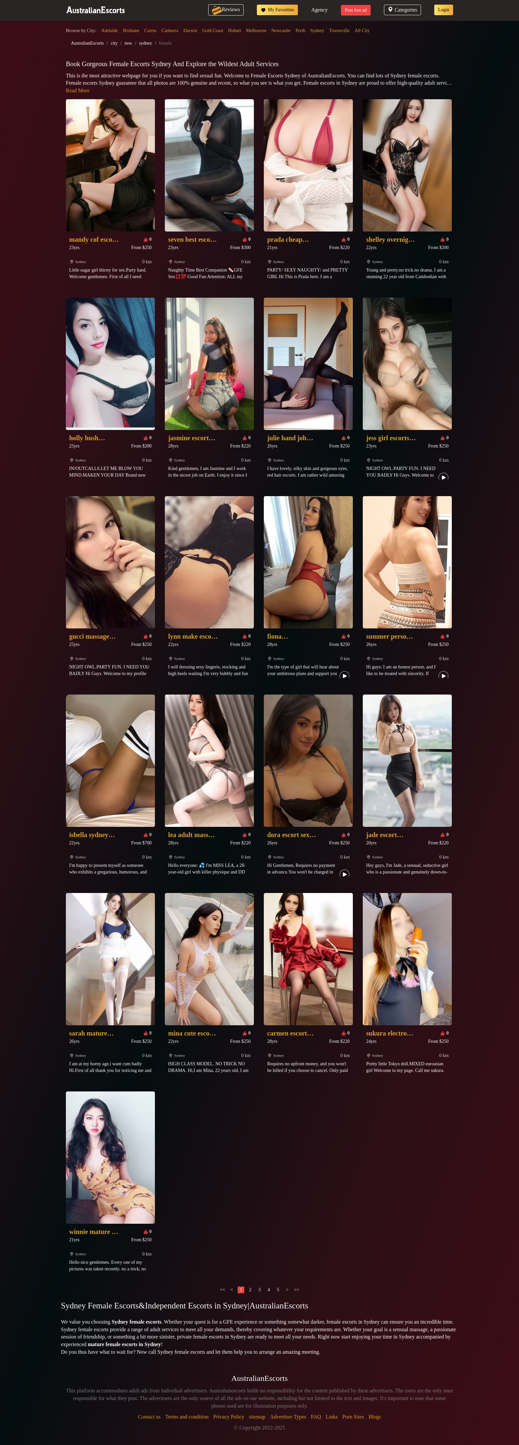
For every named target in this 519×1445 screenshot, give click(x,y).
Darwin (190, 30)
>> (296, 1289)
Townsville (339, 30)
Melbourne (256, 30)
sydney (145, 43)
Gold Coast (212, 30)
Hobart (234, 30)
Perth (301, 30)
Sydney (317, 30)
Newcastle (281, 30)
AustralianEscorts (87, 43)
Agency (319, 10)
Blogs (375, 1417)
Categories (402, 10)
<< (222, 1289)
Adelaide (109, 30)
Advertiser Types (288, 1417)
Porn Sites (353, 1417)
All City (362, 30)
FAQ (316, 1417)
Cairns (150, 30)
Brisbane (131, 30)
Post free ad (356, 10)
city (114, 43)
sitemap (257, 1417)
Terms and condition (187, 1417)
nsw (128, 43)
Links (332, 1417)
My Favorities (277, 10)
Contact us (149, 1417)
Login (443, 9)
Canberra (170, 30)
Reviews (226, 9)
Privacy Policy (228, 1417)
